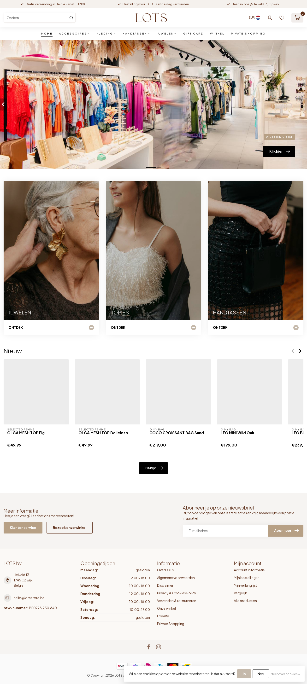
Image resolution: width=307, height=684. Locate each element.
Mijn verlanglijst (245, 585)
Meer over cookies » (285, 674)
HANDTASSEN (135, 33)
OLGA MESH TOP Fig (26, 433)
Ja (244, 674)
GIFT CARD (193, 33)
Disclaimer (165, 585)
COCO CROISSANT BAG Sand (176, 433)
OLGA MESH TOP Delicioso (103, 433)
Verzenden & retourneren (176, 600)
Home (47, 33)
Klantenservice (23, 527)
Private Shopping (170, 623)
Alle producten (245, 600)
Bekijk (154, 468)
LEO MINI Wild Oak (237, 433)
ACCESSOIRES (73, 33)
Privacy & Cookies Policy (176, 593)
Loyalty (163, 616)
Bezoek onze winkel (69, 527)
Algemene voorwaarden (176, 577)
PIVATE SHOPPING (248, 33)
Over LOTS (165, 570)
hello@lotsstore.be (29, 598)
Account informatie (249, 570)
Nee (261, 674)
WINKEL (217, 33)
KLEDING (104, 33)
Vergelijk (240, 593)
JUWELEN (165, 33)
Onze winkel (166, 608)
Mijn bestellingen (247, 577)
